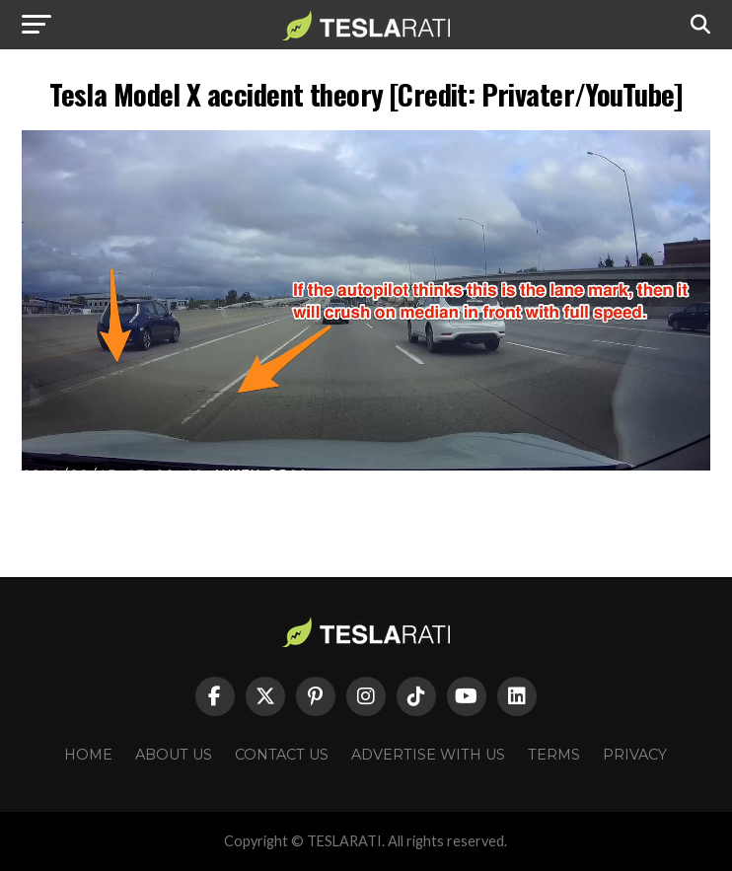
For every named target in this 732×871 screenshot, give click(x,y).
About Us (173, 754)
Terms (554, 754)
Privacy (635, 754)
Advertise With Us (428, 754)
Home (88, 754)
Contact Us (282, 754)
